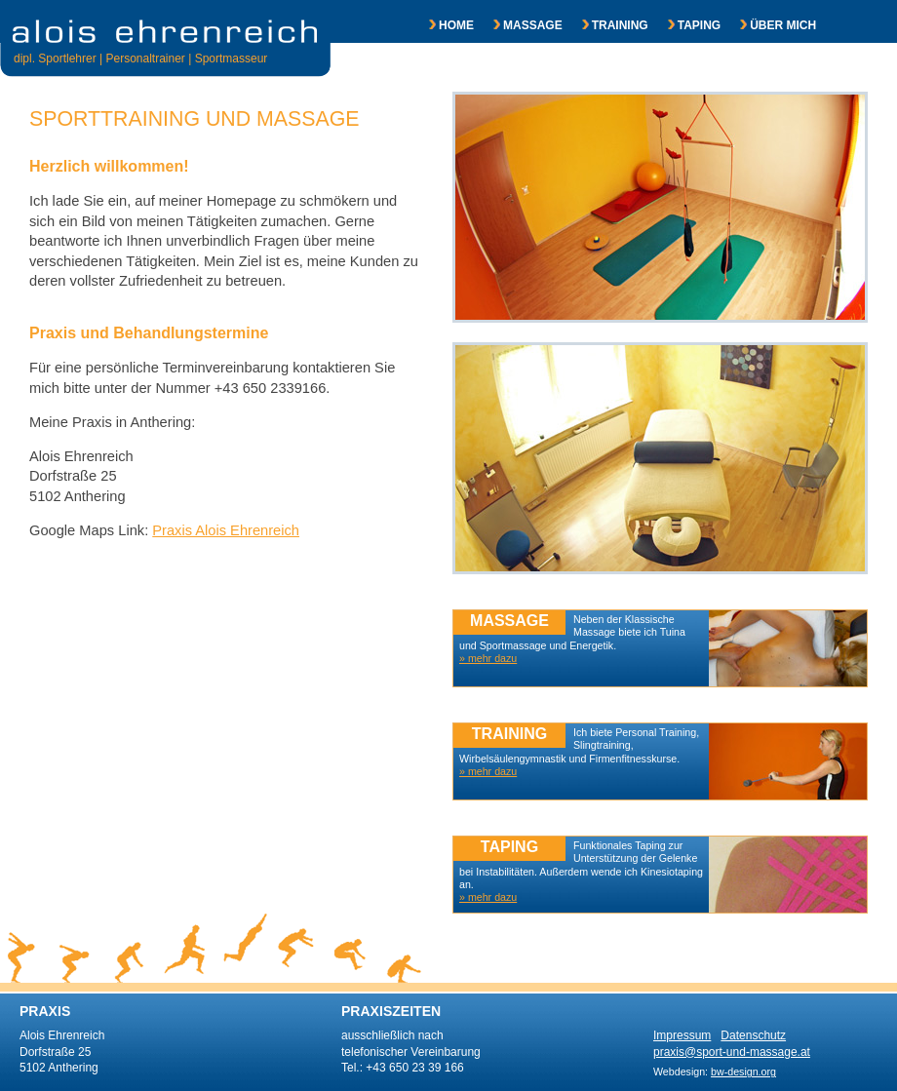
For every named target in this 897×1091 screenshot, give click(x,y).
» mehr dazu (488, 897)
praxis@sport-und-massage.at (731, 1052)
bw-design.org (743, 1071)
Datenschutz (753, 1035)
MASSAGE (518, 25)
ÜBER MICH (768, 25)
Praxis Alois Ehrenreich (225, 530)
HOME (442, 25)
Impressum (682, 1035)
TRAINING (605, 25)
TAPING (684, 25)
